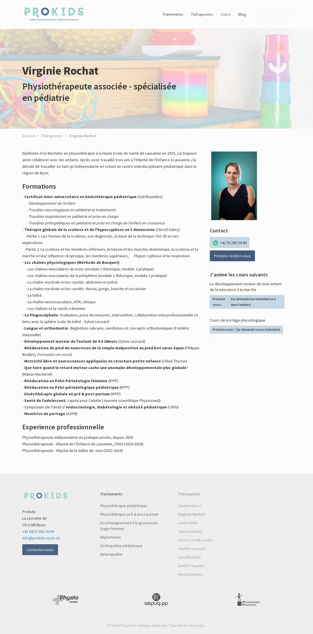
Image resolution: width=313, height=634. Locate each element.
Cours (226, 14)
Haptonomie (110, 537)
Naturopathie (111, 554)
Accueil (28, 135)
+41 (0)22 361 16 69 (38, 531)
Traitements (173, 14)
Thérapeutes (202, 14)
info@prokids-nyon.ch (41, 538)
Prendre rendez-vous (232, 255)
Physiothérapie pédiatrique (123, 505)
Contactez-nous (40, 549)
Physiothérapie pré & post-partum (129, 514)
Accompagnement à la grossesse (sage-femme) (129, 525)
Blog (242, 14)
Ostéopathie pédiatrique (121, 545)
